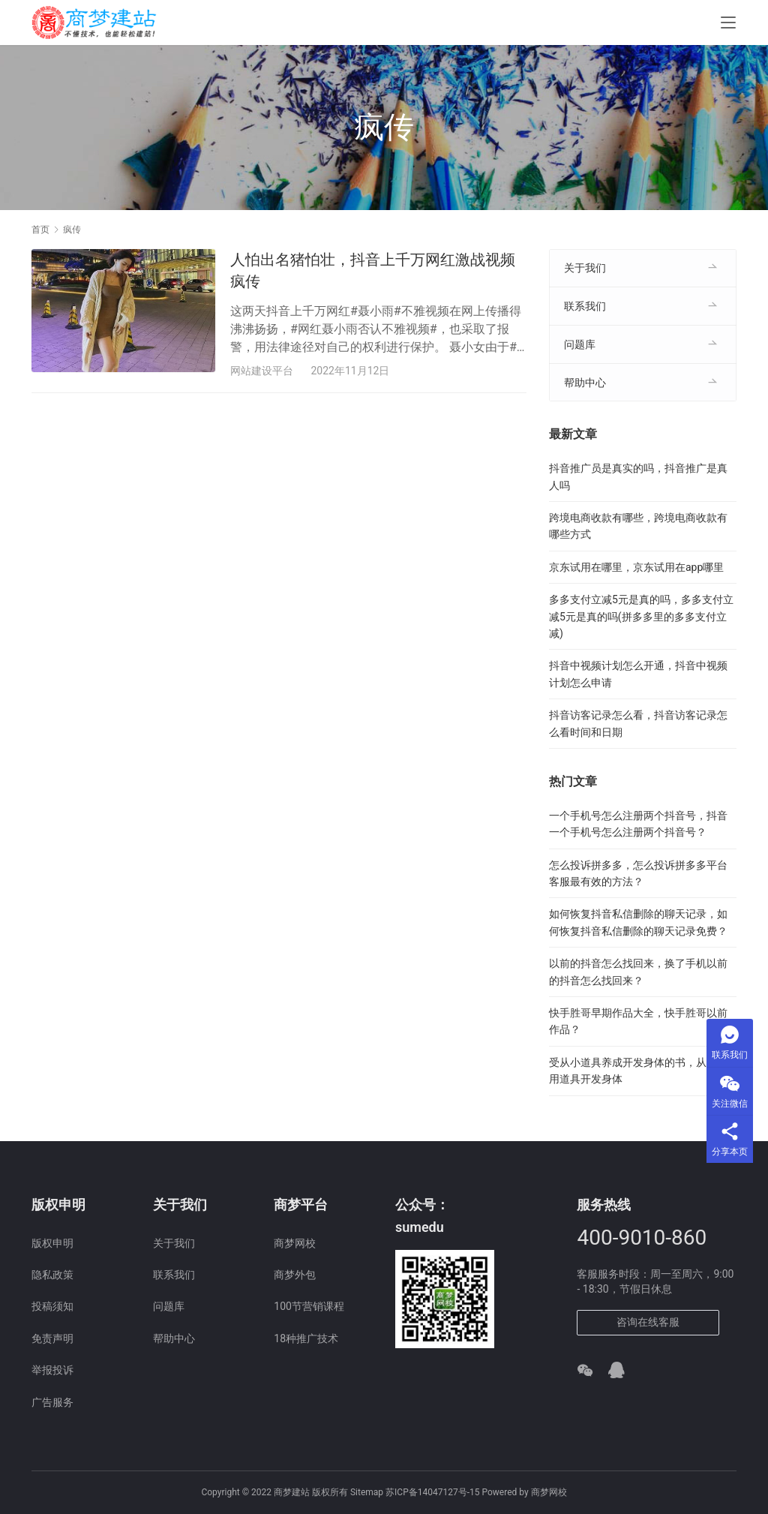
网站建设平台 (261, 371)
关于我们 (585, 268)
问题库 (580, 344)
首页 (41, 229)
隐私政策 (53, 1275)
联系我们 (585, 306)
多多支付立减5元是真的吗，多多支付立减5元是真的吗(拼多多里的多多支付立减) (641, 616)
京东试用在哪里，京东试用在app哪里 (636, 567)
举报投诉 (53, 1370)
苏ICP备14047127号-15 (432, 1492)
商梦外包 (295, 1275)
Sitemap (366, 1492)
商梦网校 (295, 1243)
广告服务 (53, 1402)
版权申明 (53, 1243)
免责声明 (53, 1338)
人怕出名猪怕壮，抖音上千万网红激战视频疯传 (372, 270)
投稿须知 (53, 1306)
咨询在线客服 (648, 1322)
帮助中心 (585, 383)
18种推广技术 (306, 1338)
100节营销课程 (309, 1306)
